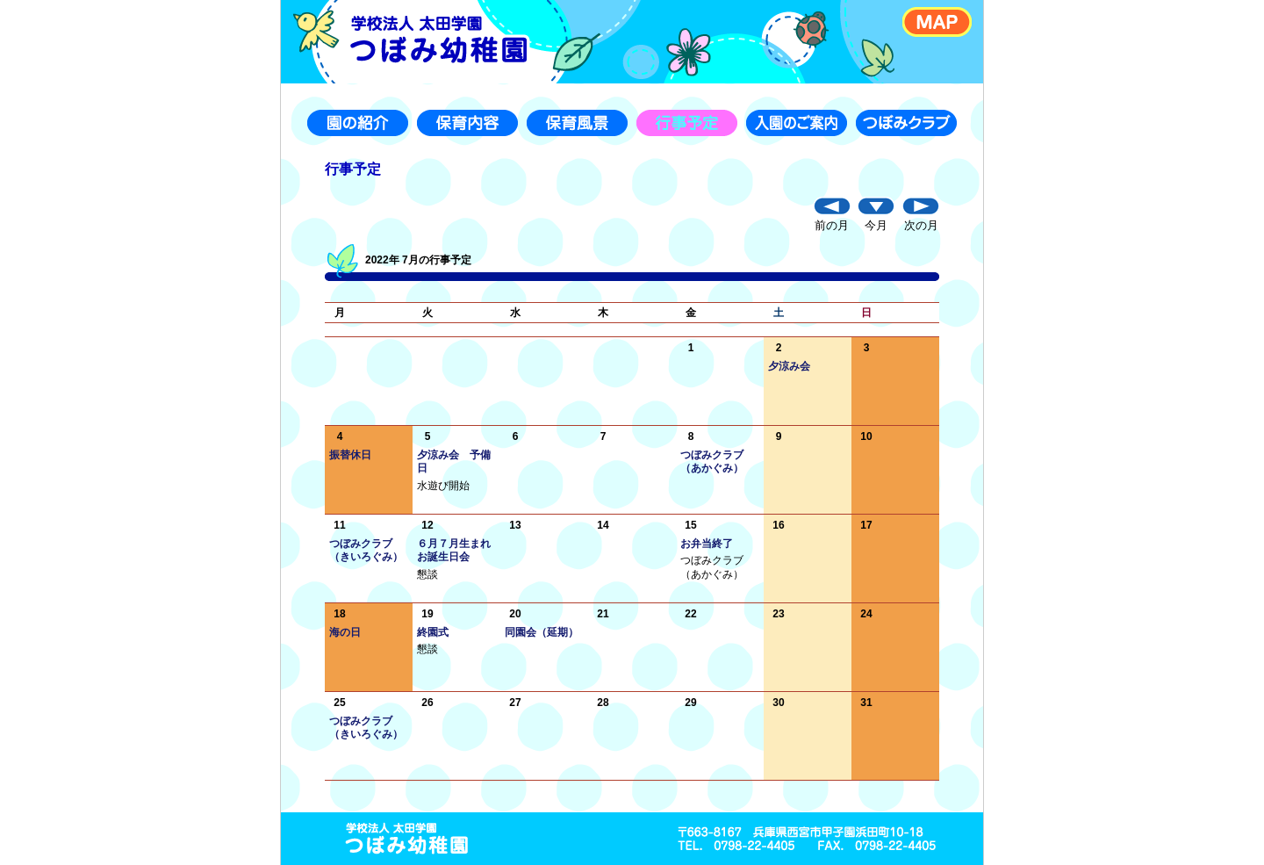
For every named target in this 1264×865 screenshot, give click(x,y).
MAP (937, 22)
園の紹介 (357, 123)
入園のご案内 (796, 123)
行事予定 (686, 123)
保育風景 (577, 123)
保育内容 (467, 123)
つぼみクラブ (906, 123)
